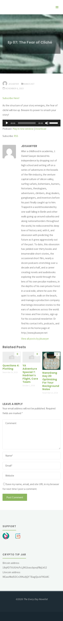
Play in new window (23, 128)
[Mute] (46, 123)
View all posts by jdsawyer (35, 338)
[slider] (27, 123)
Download (40, 128)
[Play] (7, 123)
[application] (31, 123)
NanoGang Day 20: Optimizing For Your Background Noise (50, 381)
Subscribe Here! (11, 98)
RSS (16, 136)
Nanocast (29, 83)
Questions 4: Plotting (11, 367)
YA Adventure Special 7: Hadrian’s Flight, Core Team (30, 374)
